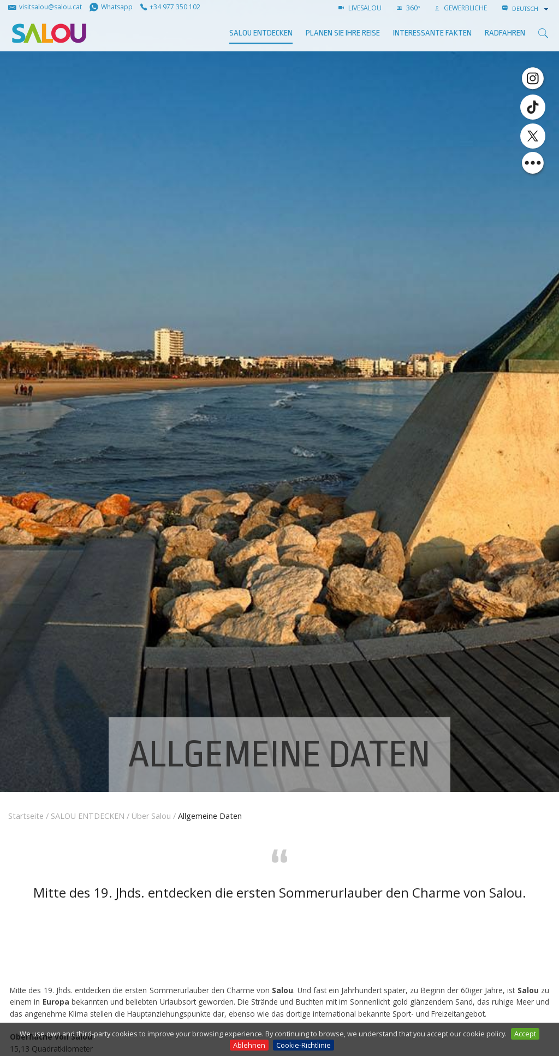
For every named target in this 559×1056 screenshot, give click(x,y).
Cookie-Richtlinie (303, 1045)
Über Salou (151, 816)
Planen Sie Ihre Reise (343, 33)
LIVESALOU (360, 8)
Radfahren (505, 33)
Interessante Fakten (432, 33)
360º (408, 8)
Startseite (26, 816)
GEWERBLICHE (461, 8)
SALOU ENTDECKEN (261, 33)
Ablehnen (249, 1045)
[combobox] (531, 8)
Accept (525, 1034)
